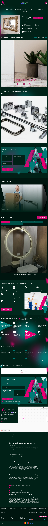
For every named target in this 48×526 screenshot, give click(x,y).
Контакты (2, 519)
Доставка (21, 519)
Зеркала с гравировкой (14, 509)
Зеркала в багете (3, 512)
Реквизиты (3, 421)
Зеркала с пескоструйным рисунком (14, 511)
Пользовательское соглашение (6, 524)
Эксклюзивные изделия (42, 512)
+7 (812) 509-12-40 (24, 2)
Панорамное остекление (33, 508)
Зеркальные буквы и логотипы (23, 511)
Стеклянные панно (42, 509)
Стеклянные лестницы (42, 508)
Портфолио (12, 518)
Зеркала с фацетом (23, 508)
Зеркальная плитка (23, 509)
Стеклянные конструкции (33, 512)
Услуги (11, 517)
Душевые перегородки (4, 509)
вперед (44, 37)
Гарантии (21, 517)
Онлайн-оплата (12, 519)
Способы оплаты (22, 518)
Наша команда (3, 518)
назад (37, 37)
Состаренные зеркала (32, 509)
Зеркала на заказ (13, 508)
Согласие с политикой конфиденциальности (12, 166)
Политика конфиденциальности (40, 523)
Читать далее (11, 505)
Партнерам (2, 517)
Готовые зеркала (3, 508)
